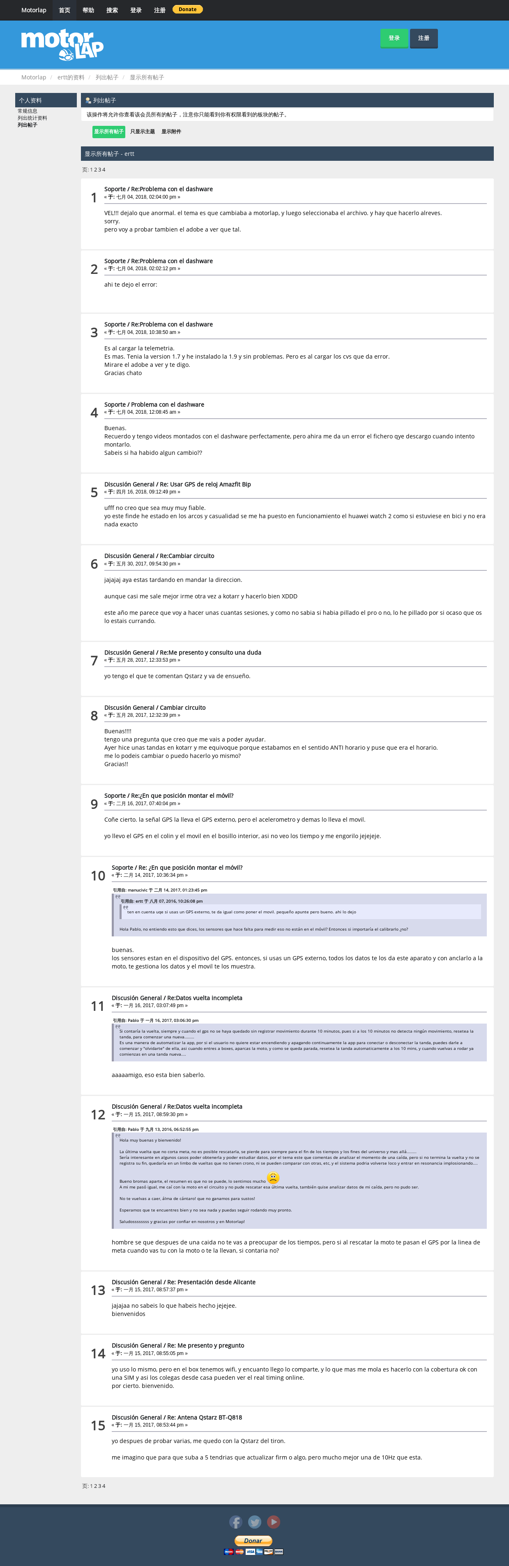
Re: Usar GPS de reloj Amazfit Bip (205, 484)
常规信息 (27, 111)
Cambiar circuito (182, 707)
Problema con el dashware (167, 404)
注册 (160, 10)
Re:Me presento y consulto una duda (210, 652)
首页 (64, 10)
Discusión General (129, 484)
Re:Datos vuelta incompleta (204, 998)
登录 (136, 10)
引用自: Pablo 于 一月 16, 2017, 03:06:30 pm (155, 1020)
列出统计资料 (32, 118)
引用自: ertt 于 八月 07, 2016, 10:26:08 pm (162, 901)
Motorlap (33, 10)
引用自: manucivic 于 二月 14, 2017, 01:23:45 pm (160, 890)
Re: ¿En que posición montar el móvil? (190, 867)
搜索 (112, 10)
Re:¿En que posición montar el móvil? (182, 795)
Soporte (115, 189)
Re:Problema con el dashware (172, 189)
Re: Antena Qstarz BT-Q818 (204, 1417)
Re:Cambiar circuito (187, 556)
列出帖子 (27, 125)
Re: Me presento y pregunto (205, 1345)
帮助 (88, 10)
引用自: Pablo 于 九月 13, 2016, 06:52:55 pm (155, 1129)
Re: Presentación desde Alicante (211, 1282)
